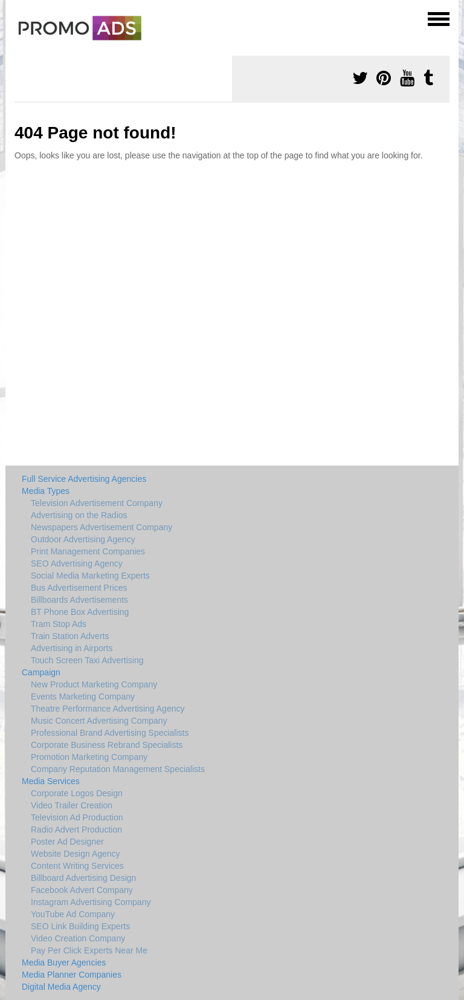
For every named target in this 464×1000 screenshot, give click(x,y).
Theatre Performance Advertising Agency (107, 708)
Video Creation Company (78, 938)
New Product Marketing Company (94, 684)
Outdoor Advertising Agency (83, 539)
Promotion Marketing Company (89, 757)
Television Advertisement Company (97, 503)
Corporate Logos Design (77, 793)
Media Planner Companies (71, 974)
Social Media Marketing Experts (90, 575)
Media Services (51, 781)
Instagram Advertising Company (90, 902)
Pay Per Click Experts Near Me (89, 950)
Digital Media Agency (61, 987)
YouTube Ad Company (73, 914)
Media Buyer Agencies (64, 962)
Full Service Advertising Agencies (84, 479)
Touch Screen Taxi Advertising (87, 660)
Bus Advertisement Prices (79, 588)
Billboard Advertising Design (83, 878)
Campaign (41, 672)
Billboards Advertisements (79, 600)
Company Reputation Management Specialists (118, 769)
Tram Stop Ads (58, 624)
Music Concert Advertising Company (99, 721)
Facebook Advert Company (82, 890)
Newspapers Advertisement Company (101, 527)
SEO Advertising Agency (77, 563)
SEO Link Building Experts (80, 926)
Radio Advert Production (76, 829)
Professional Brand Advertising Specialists (109, 733)
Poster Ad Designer (67, 841)
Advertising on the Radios (79, 515)
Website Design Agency (75, 854)
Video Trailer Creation (71, 805)
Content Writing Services (77, 866)
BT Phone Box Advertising (80, 612)
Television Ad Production (77, 817)
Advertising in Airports (71, 648)
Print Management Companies (88, 551)
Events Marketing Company (83, 696)
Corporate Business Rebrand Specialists (106, 745)
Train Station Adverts (70, 636)
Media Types (45, 491)
